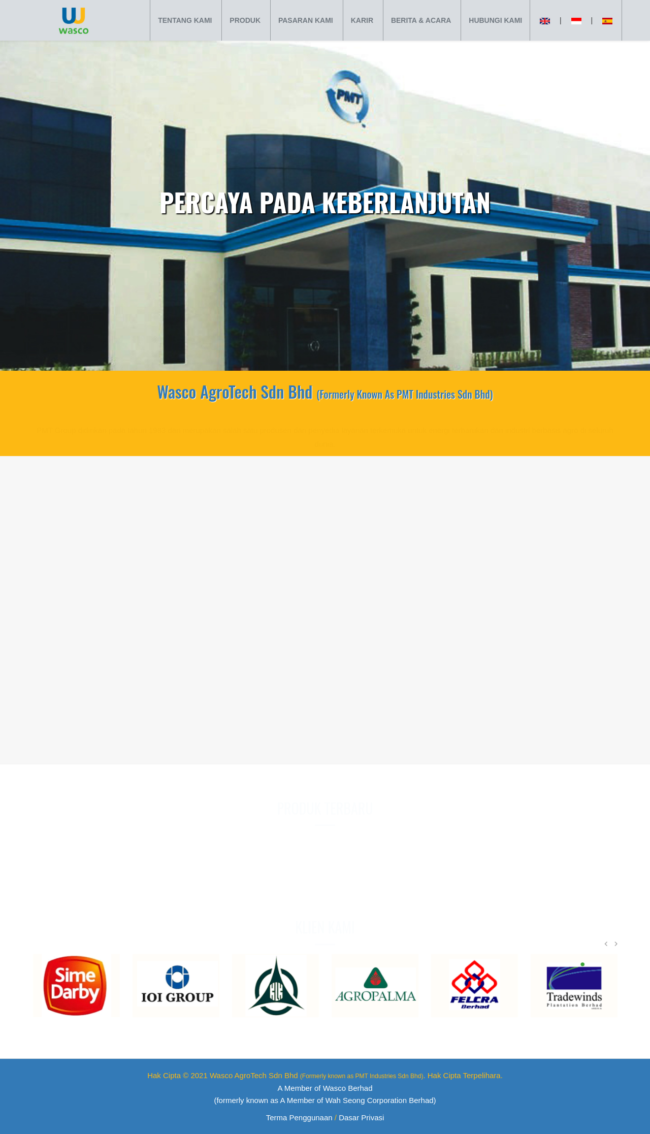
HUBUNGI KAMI (495, 20)
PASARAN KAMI (305, 20)
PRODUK (245, 20)
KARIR (362, 20)
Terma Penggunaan (299, 1117)
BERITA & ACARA (421, 20)
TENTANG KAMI (185, 20)
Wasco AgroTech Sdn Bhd (316, 1075)
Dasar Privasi (361, 1117)
